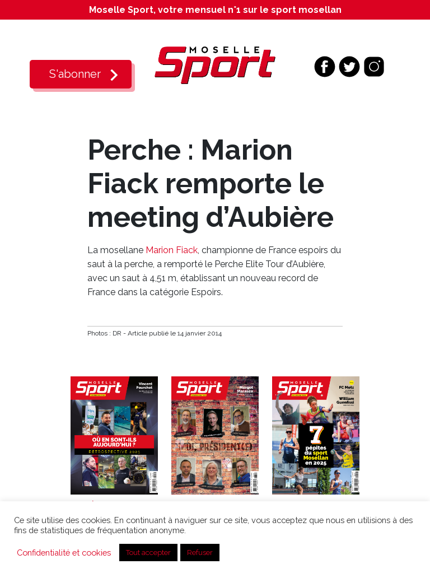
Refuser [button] (200, 552)
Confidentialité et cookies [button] (64, 552)
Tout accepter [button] (148, 552)
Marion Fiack (172, 250)
